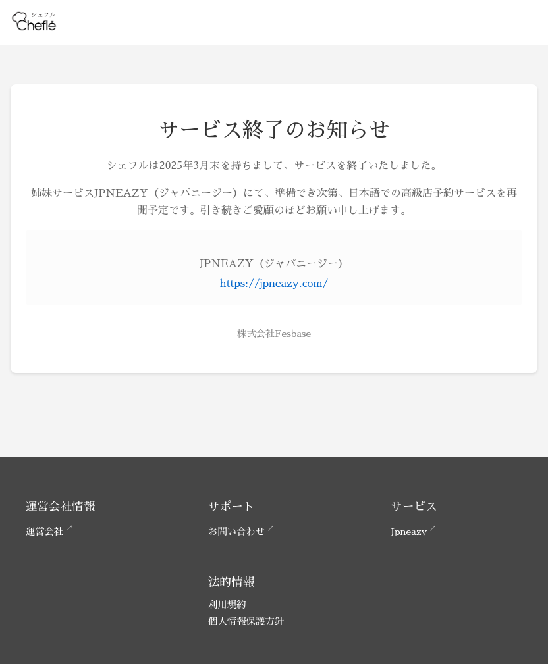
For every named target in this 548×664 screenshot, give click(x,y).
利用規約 (227, 604)
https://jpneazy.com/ (274, 283)
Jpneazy (409, 531)
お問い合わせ (236, 531)
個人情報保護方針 (246, 621)
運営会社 (45, 531)
